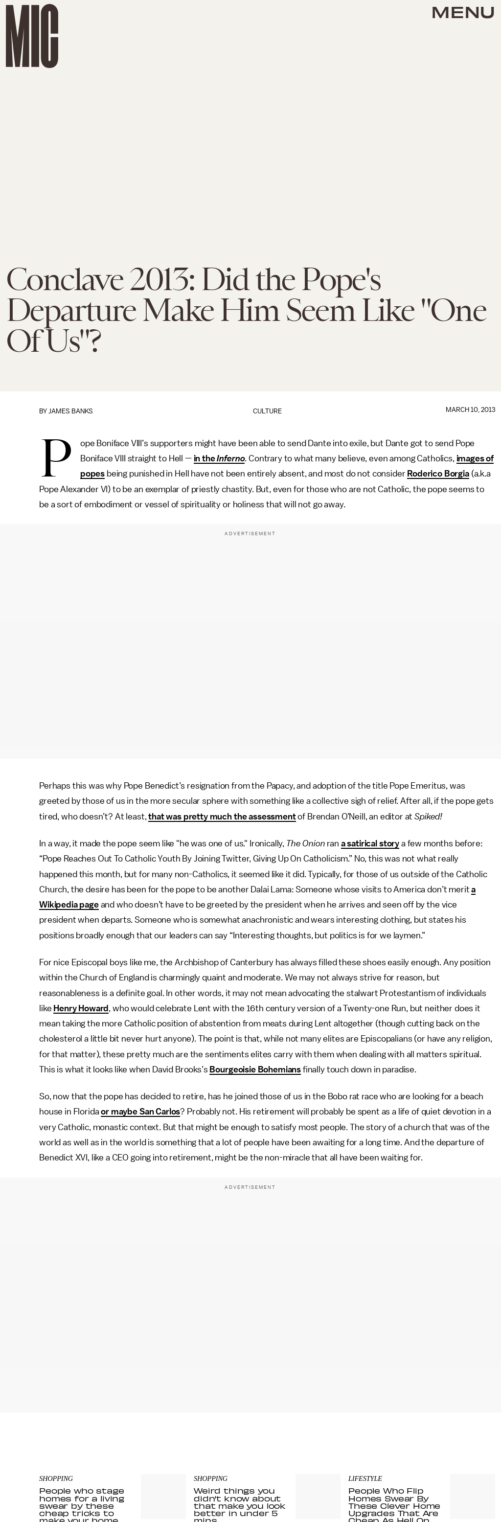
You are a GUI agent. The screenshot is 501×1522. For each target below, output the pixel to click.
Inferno (231, 458)
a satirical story (370, 843)
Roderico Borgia (438, 473)
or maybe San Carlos (140, 1111)
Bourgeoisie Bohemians (255, 1069)
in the (205, 458)
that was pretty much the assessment (222, 816)
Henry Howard (81, 1008)
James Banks (70, 411)
